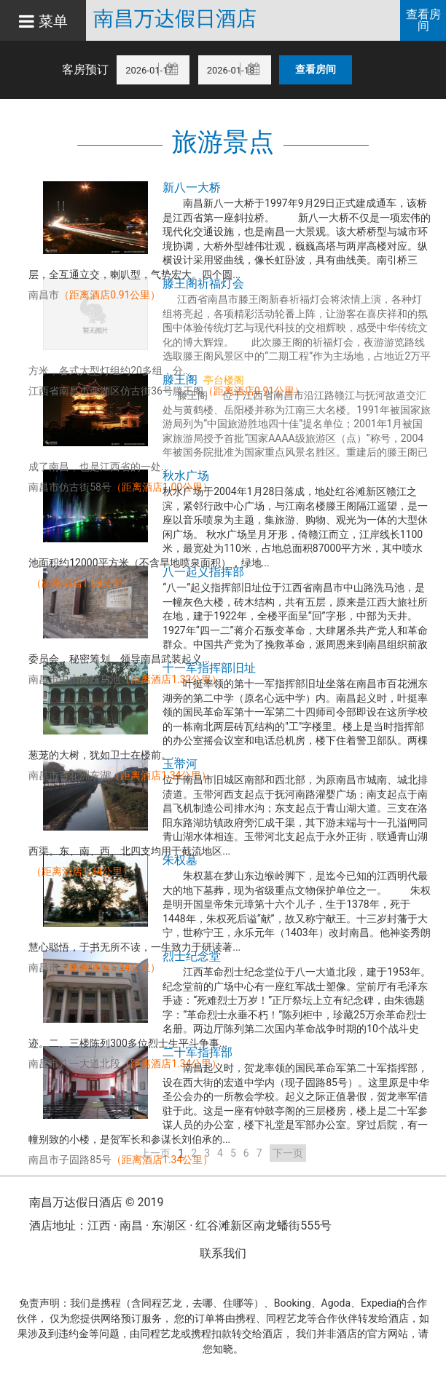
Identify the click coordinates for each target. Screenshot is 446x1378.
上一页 (155, 1153)
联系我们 (223, 1253)
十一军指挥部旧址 (209, 668)
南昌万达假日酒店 (181, 19)
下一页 (288, 1153)
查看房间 (423, 20)
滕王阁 (180, 380)
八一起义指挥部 (203, 572)
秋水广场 (186, 476)
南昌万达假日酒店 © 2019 (96, 1202)
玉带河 (180, 764)
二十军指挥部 (197, 1052)
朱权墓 (180, 860)
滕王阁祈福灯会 (203, 283)
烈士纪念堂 (192, 956)
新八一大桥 (192, 187)
